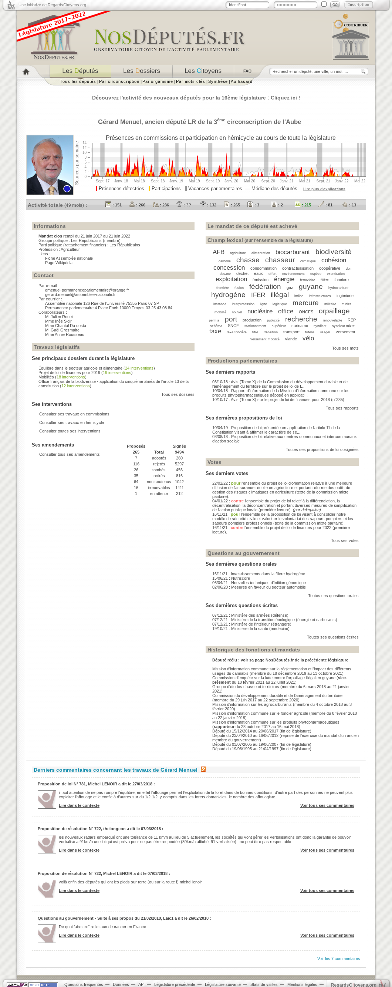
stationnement (255, 326)
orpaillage (334, 311)
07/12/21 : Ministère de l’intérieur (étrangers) (251, 624)
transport (291, 332)
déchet (242, 273)
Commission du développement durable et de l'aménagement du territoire (277, 695)
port (231, 319)
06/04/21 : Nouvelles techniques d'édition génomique (259, 582)
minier (346, 304)
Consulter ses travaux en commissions (74, 414)
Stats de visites (264, 984)
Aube (293, 121)
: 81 (325, 205)
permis (214, 320)
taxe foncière (237, 332)
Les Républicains (86, 240)
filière (325, 280)
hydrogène (228, 295)
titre (255, 332)
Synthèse (218, 81)
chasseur (280, 260)
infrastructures (320, 296)
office (285, 311)
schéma (216, 326)
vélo (308, 338)
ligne (263, 304)
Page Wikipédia (58, 262)
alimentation (260, 253)
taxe (215, 331)
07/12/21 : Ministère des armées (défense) (250, 615)
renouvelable (332, 320)
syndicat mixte (343, 326)
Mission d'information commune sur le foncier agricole (260, 713)
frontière (222, 288)
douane (225, 274)
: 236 (161, 205)
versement (345, 332)
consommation (263, 268)
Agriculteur (70, 249)
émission (260, 279)
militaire (330, 304)
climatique (308, 261)
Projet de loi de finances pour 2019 (69, 372)
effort (272, 274)
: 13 (349, 205)
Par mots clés (190, 81)
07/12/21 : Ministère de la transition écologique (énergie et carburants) (274, 619)
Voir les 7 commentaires (338, 958)
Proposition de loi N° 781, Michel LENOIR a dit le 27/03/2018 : (96, 784)
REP (352, 320)
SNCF (233, 325)
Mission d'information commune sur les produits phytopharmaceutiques (275, 722)
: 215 (303, 205)
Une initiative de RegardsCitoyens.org (52, 5)
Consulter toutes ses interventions (70, 431)
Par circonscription (119, 81)
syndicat (320, 326)
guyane (311, 286)
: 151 (113, 205)
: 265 (232, 205)
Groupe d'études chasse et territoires (245, 686)
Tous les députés (78, 81)
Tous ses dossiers (178, 394)
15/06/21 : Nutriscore (231, 578)
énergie (284, 279)
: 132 (208, 205)
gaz (290, 287)
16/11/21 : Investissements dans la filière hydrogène (258, 574)
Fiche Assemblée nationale (69, 258)
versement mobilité (265, 339)
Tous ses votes (345, 540)
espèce (315, 274)
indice (298, 296)
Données (121, 984)
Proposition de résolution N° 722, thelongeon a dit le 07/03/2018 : (100, 828)
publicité (273, 320)
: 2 (277, 205)
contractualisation (298, 268)
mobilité (220, 312)
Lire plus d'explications (324, 189)
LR (192, 121)
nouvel (237, 312)
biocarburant (293, 252)
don (348, 268)
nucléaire (260, 311)
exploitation (231, 279)
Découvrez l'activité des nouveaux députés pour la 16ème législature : (196, 98)
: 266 (137, 205)
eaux (258, 273)
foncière (341, 279)
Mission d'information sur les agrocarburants (252, 704)
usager (325, 332)
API (141, 984)
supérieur (279, 326)
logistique (280, 304)
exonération (336, 274)
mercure (306, 303)
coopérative (329, 268)
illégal (280, 295)
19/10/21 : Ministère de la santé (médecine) (251, 628)
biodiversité (333, 252)
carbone (225, 261)
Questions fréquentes (83, 984)
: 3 (253, 205)
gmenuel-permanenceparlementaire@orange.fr (87, 290)
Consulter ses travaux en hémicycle (71, 422)
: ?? (183, 205)
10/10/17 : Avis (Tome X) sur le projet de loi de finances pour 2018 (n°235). (278, 399)
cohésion (333, 260)
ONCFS (306, 312)
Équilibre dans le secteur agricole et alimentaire (80, 368)
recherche (301, 319)
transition (271, 332)
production (252, 320)
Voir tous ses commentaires (327, 805)
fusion (239, 288)
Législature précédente (174, 984)
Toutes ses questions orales (333, 595)
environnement (293, 274)
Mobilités (46, 377)
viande (291, 339)
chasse (248, 260)
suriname (299, 325)
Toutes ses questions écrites (333, 637)
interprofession (243, 304)
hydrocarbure (338, 288)
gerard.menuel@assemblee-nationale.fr (80, 294)
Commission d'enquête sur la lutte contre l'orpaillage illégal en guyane (273, 678)
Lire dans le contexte (79, 805)
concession (229, 267)
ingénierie (345, 295)
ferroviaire (307, 280)
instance (219, 304)
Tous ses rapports (342, 408)
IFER (258, 295)
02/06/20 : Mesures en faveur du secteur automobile (259, 587)
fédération (265, 286)
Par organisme (157, 81)
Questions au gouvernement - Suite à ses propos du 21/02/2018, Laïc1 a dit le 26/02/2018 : (124, 918)
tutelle (309, 332)
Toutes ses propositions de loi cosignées (322, 449)
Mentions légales (302, 984)
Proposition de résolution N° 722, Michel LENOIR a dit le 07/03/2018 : (104, 873)
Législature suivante (223, 984)
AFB (218, 252)
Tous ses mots (345, 348)
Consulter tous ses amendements (69, 454)
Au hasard (241, 81)
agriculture (238, 253)
